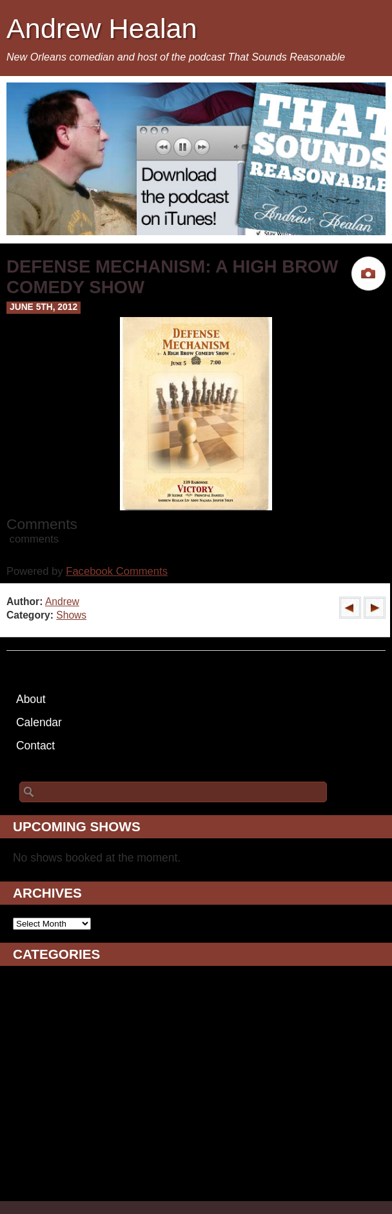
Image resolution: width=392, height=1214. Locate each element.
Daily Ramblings (53, 1034)
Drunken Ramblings (62, 1051)
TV (20, 1163)
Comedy (34, 1018)
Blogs (27, 1002)
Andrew (62, 601)
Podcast (33, 1115)
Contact (35, 745)
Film (23, 1067)
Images (31, 1083)
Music (28, 1099)
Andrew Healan (101, 28)
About (31, 699)
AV (20, 986)
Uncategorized (49, 1179)
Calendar (39, 722)
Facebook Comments (117, 571)
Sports (29, 1147)
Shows (71, 615)
